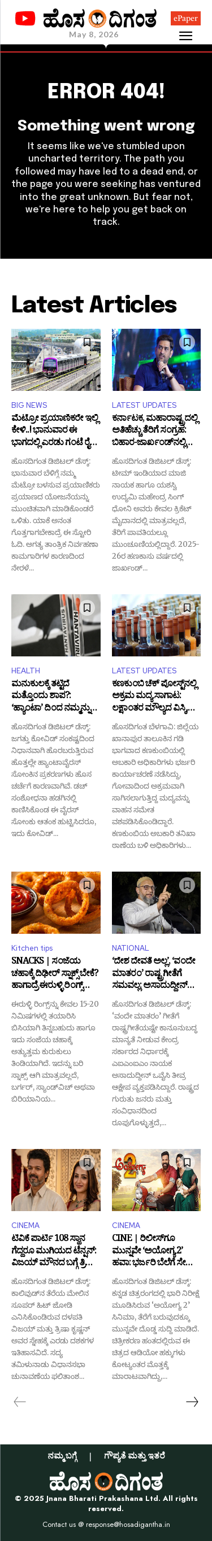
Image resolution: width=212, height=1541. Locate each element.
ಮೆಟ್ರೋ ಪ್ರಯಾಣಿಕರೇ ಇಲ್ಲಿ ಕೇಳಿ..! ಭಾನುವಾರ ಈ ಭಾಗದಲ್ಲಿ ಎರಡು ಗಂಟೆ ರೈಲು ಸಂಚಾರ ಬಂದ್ (55, 432)
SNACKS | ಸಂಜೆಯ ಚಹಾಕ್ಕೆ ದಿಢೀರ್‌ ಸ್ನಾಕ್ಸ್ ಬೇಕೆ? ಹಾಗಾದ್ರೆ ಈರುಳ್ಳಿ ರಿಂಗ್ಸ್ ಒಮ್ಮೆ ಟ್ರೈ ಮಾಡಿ (54, 974)
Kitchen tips (32, 948)
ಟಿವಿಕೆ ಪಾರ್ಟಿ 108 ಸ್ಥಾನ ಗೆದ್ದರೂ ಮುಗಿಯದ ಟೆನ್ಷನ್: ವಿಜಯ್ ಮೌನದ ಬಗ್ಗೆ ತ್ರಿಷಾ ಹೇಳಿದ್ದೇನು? (53, 1252)
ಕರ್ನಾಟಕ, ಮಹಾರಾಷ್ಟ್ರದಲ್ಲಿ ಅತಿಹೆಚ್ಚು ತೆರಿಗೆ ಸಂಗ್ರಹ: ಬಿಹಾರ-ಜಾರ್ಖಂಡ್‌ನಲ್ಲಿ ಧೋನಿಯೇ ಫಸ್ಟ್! (154, 432)
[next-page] (192, 1402)
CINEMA (25, 1225)
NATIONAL (130, 948)
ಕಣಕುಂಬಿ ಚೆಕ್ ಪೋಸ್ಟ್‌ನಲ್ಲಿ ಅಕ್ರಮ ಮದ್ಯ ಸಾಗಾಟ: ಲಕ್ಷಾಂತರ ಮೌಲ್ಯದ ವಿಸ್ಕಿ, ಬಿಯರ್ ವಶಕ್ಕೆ (154, 697)
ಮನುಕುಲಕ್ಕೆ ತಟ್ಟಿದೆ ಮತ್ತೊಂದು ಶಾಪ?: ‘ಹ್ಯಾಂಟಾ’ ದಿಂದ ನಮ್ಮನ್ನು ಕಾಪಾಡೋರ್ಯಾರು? (50, 697)
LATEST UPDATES (144, 405)
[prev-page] (20, 1402)
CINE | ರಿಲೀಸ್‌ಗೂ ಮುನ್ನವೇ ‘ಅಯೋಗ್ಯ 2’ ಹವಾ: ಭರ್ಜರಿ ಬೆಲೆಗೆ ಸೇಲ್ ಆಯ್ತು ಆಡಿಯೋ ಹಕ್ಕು (153, 1252)
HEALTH (25, 671)
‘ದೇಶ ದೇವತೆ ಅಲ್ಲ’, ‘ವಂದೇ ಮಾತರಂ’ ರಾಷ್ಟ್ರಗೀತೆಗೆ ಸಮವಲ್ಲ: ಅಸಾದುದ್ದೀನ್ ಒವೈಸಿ (153, 974)
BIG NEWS (29, 405)
